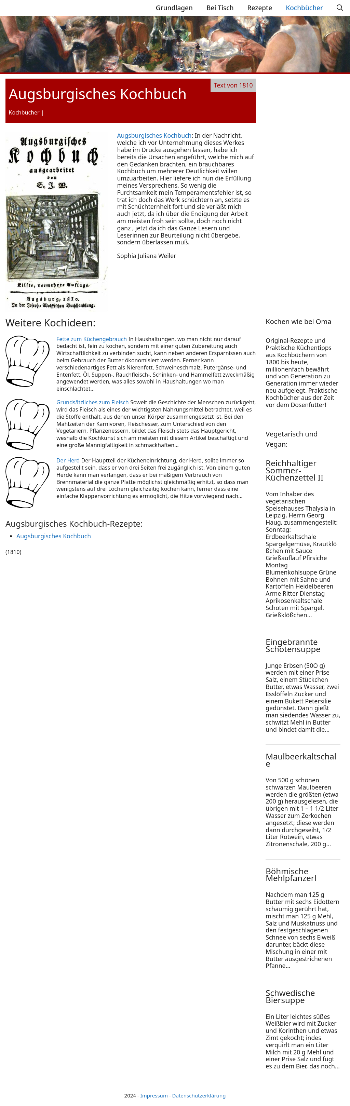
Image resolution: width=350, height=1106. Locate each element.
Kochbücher (304, 7)
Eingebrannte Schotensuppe (293, 645)
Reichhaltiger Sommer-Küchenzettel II (294, 470)
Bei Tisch (220, 7)
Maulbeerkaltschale (301, 760)
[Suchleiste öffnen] (340, 8)
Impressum (154, 1095)
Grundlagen (174, 7)
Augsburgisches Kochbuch (154, 135)
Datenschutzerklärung (199, 1095)
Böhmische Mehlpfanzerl (291, 874)
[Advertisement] (308, 189)
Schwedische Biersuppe (290, 996)
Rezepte (259, 7)
